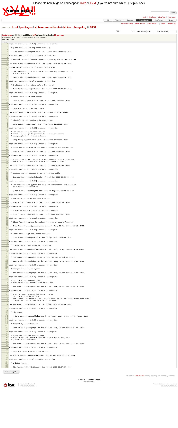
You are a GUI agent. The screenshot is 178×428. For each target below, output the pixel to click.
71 (7, 197)
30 (7, 107)
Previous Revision (127, 24)
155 (6, 381)
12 (7, 68)
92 (7, 243)
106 (6, 273)
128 (6, 321)
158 (6, 388)
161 (6, 394)
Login (144, 17)
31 (7, 109)
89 (7, 236)
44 (7, 137)
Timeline (118, 20)
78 (7, 212)
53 (7, 158)
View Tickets (159, 20)
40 (7, 129)
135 (6, 337)
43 (7, 135)
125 (6, 315)
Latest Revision (140, 24)
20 (7, 85)
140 (6, 348)
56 (7, 164)
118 (6, 299)
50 (7, 151)
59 (7, 171)
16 (7, 77)
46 (7, 142)
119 (6, 302)
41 (7, 131)
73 (7, 201)
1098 (93, 27)
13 (7, 70)
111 (6, 284)
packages (26, 27)
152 (6, 375)
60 (7, 173)
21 (7, 88)
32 (7, 111)
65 (7, 184)
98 (7, 256)
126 (6, 317)
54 (7, 160)
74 (7, 204)
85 (7, 228)
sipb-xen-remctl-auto (47, 27)
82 (7, 221)
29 (7, 105)
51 (7, 153)
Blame (163, 24)
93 (7, 245)
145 (6, 359)
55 (7, 162)
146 (6, 361)
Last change (7, 35)
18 (7, 81)
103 (6, 267)
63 (7, 179)
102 (6, 264)
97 (7, 254)
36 (7, 120)
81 (7, 219)
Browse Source (144, 20)
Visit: (118, 31)
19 (7, 83)
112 (6, 286)
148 (6, 365)
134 (6, 335)
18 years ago (59, 35)
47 (7, 144)
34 (7, 116)
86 (7, 230)
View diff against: (167, 31)
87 (7, 232)
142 (6, 352)
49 (7, 149)
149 (6, 368)
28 (7, 103)
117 (6, 297)
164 (6, 401)
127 (6, 319)
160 (6, 392)
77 (7, 210)
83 (7, 223)
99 (7, 258)
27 (7, 101)
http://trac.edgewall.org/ (169, 424)
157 (6, 386)
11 (7, 65)
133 (6, 333)
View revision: (141, 31)
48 (7, 147)
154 (6, 379)
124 (6, 313)
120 (6, 303)
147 (6, 363)
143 (6, 355)
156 (6, 383)
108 (6, 277)
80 (7, 217)
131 (6, 328)
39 (7, 127)
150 (6, 370)
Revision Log (171, 24)
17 (7, 79)
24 (7, 94)
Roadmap (130, 20)
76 (7, 208)
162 (6, 396)
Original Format (89, 420)
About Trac (161, 17)
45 (7, 140)
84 (7, 225)
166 (6, 405)
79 (7, 215)
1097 (34, 35)
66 (7, 186)
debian (66, 27)
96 (7, 251)
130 (6, 326)
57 (7, 166)
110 (6, 282)
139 (6, 346)
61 (7, 175)
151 (6, 372)
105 (6, 271)
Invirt (82, 3)
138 (6, 344)
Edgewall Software (28, 424)
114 (6, 290)
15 (7, 74)
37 (7, 122)
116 (6, 295)
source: (6, 27)
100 (6, 260)
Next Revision (152, 24)
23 (7, 92)
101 (6, 262)
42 (7, 133)
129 (6, 323)
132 (6, 331)
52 (7, 155)
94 (7, 247)
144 (6, 357)
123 (6, 310)
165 (6, 403)
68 (7, 191)
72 (7, 199)
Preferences (172, 17)
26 (7, 98)
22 (7, 90)
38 (7, 124)
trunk (15, 27)
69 (7, 192)
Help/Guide (152, 17)
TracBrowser (139, 414)
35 (7, 118)
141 (6, 350)
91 (7, 241)
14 (7, 72)
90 (7, 238)
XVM (93, 3)
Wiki (108, 20)
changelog (79, 27)
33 (7, 114)
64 (7, 182)
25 (7, 96)
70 (7, 195)
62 (7, 178)
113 (6, 289)
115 (6, 293)
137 (6, 342)
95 (7, 249)
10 (7, 64)
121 (6, 306)
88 (7, 234)
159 (6, 390)
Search (171, 20)
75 (7, 206)
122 (6, 308)
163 (6, 399)
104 (6, 269)
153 (6, 377)
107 (6, 276)
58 (7, 168)
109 (6, 280)
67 (7, 188)
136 (6, 339)
